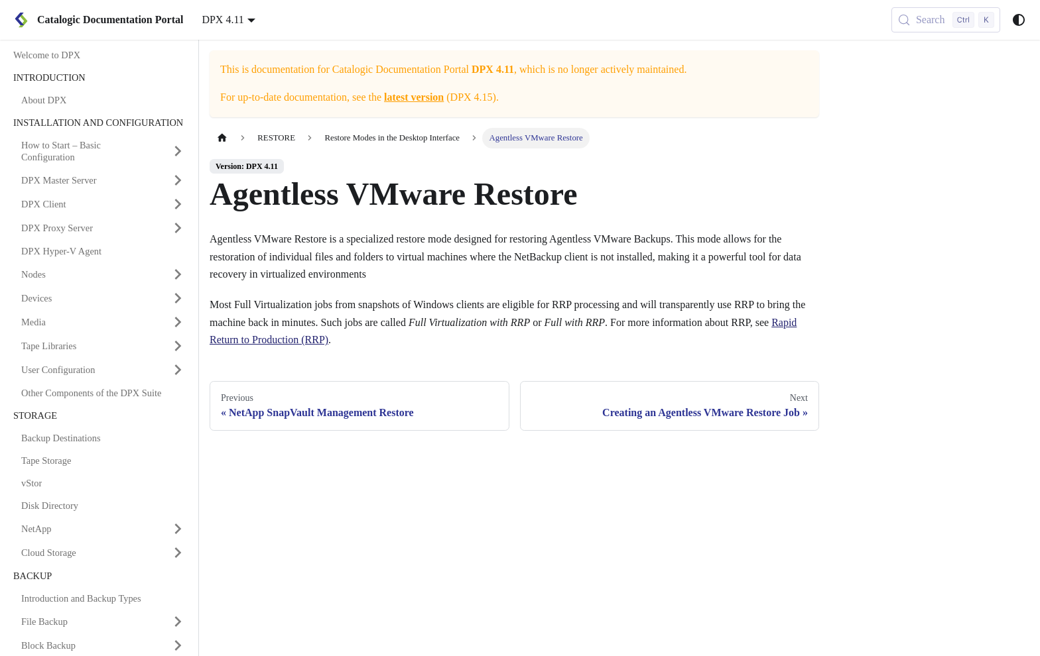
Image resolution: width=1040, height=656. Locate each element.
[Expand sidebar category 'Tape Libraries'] (177, 345)
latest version (414, 97)
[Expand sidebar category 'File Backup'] (177, 621)
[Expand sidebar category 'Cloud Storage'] (177, 552)
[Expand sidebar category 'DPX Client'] (177, 204)
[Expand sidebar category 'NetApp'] (177, 528)
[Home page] (222, 138)
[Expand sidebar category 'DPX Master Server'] (177, 180)
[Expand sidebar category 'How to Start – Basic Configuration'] (177, 151)
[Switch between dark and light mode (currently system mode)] (1018, 19)
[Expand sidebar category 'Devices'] (177, 298)
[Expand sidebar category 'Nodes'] (177, 274)
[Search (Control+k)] (945, 19)
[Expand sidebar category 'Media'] (177, 322)
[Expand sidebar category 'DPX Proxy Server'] (177, 228)
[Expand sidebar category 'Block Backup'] (177, 645)
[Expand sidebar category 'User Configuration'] (177, 369)
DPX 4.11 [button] (222, 19)
